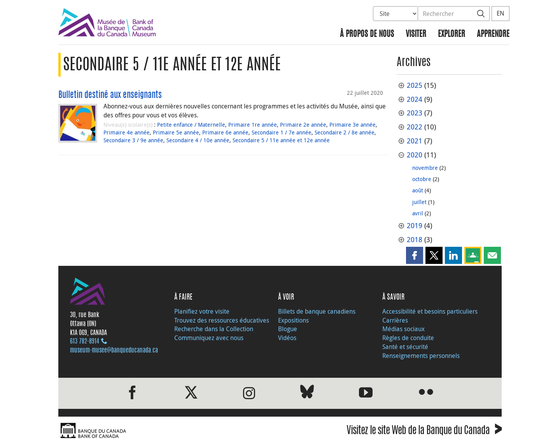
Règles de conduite (408, 337)
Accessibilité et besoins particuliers (430, 311)
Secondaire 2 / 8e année (344, 132)
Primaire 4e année (126, 132)
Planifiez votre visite (201, 311)
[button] (414, 255)
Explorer (451, 34)
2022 (414, 126)
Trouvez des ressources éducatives (221, 320)
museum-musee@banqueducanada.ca (114, 350)
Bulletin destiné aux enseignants (110, 95)
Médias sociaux (403, 329)
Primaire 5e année (176, 132)
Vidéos (287, 337)
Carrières (395, 320)
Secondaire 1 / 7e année (282, 132)
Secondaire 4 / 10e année (197, 140)
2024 (414, 99)
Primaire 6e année (225, 132)
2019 (414, 225)
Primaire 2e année (303, 124)
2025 (414, 85)
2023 (414, 112)
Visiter (416, 34)
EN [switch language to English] (500, 13)
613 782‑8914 (84, 342)
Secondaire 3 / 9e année (133, 140)
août (417, 190)
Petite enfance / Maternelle (191, 124)
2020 (414, 154)
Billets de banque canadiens (316, 311)
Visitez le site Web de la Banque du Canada (424, 431)
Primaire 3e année (352, 124)
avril (417, 213)
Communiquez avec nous (208, 337)
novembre (425, 167)
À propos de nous (367, 34)
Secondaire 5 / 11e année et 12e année (281, 140)
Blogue (287, 329)
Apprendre (493, 34)
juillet (419, 202)
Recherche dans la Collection (213, 329)
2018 (414, 239)
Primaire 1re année (252, 124)
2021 (414, 140)
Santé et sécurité (405, 346)
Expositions (293, 320)
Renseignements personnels (421, 355)
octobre (421, 179)
